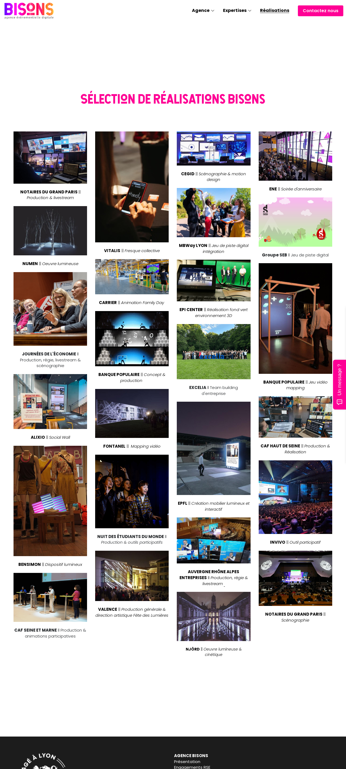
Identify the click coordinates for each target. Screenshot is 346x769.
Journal (183, 761)
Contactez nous (320, 11)
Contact (265, 761)
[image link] (29, 10)
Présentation (108, 761)
